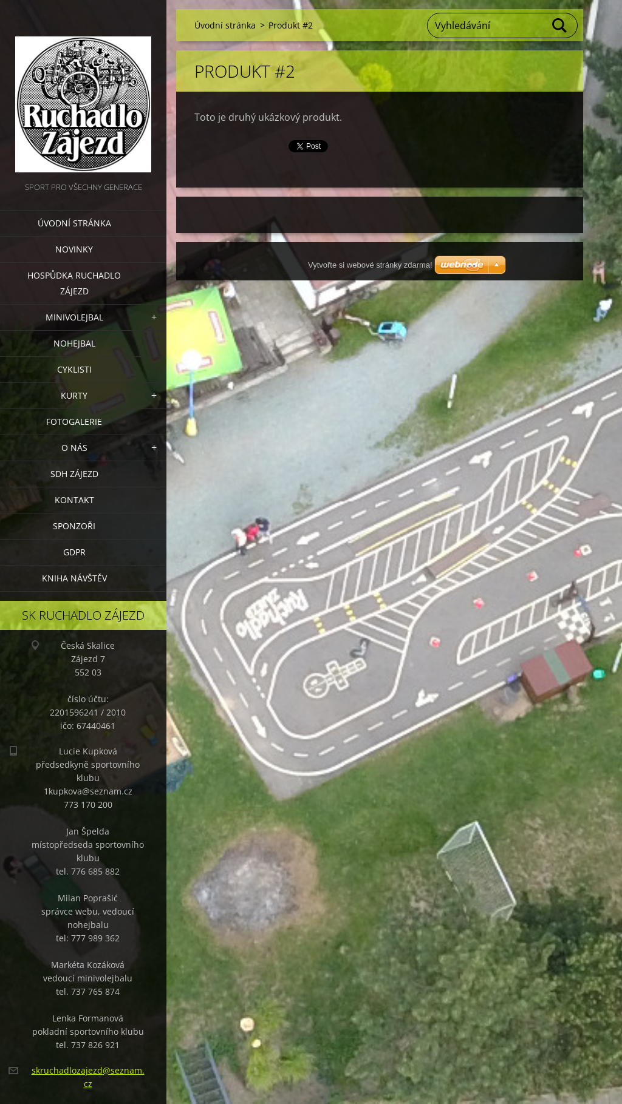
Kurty (74, 395)
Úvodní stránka (74, 223)
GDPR (74, 552)
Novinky (74, 249)
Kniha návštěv (74, 578)
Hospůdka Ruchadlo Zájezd (74, 283)
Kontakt (74, 500)
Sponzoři (74, 526)
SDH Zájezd (74, 473)
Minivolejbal (74, 317)
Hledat (560, 25)
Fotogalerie (74, 421)
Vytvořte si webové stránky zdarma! (370, 264)
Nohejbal (74, 343)
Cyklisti (74, 369)
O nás (74, 447)
